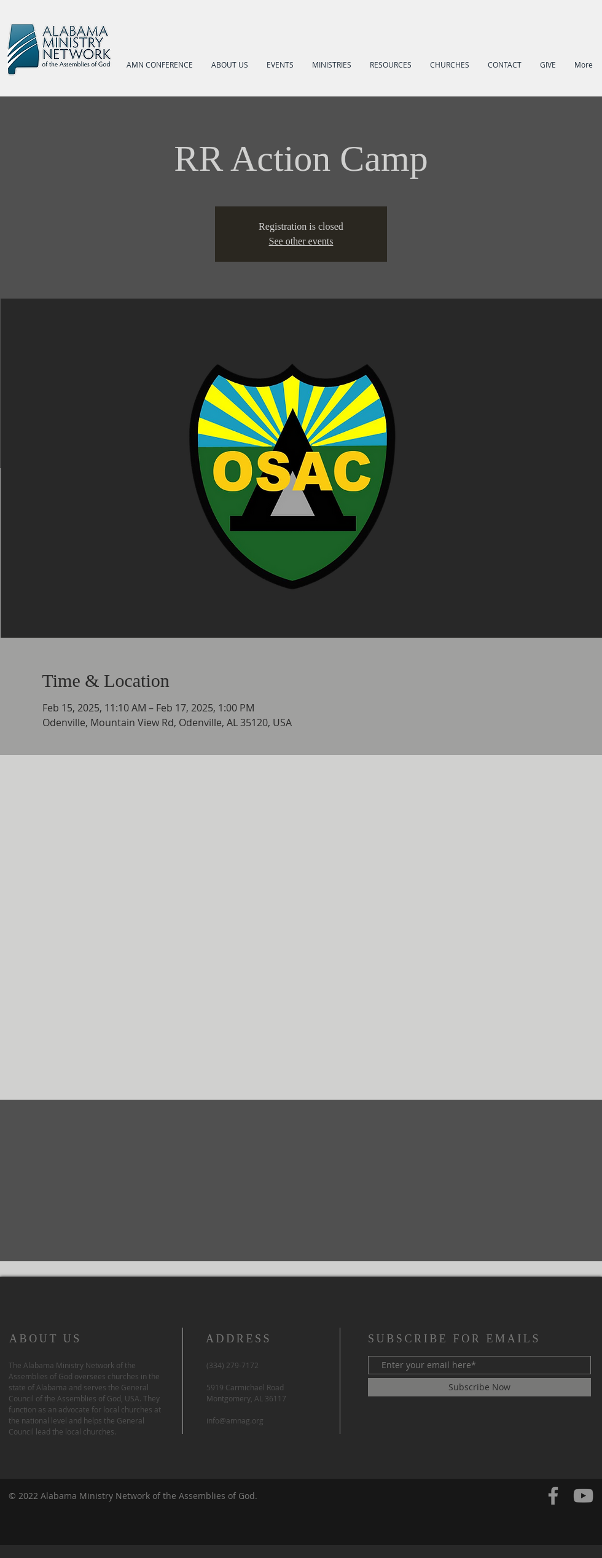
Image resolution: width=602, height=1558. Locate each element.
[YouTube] (583, 1496)
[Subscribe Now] (479, 1387)
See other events (301, 241)
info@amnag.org (235, 1420)
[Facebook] (553, 1496)
